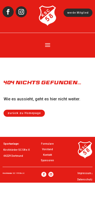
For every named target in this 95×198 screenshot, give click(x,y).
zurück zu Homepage (24, 113)
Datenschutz (84, 179)
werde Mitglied (78, 12)
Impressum (84, 173)
